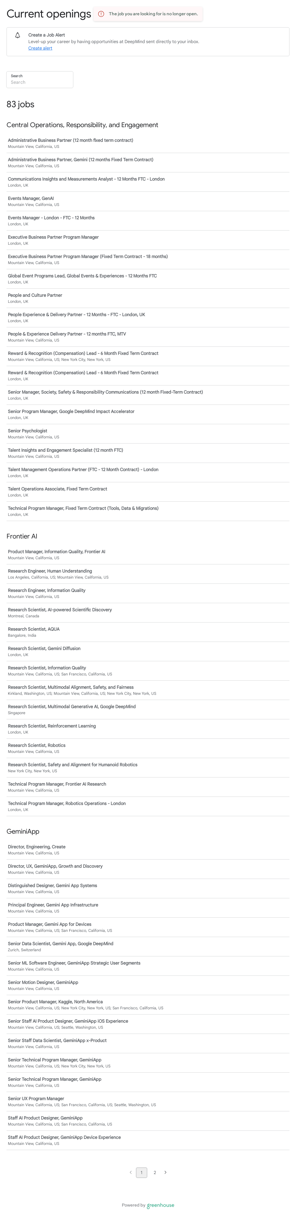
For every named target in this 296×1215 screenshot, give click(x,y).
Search (16, 76)
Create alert (40, 48)
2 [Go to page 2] (155, 1172)
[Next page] (166, 1173)
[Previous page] (131, 1173)
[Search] (40, 83)
